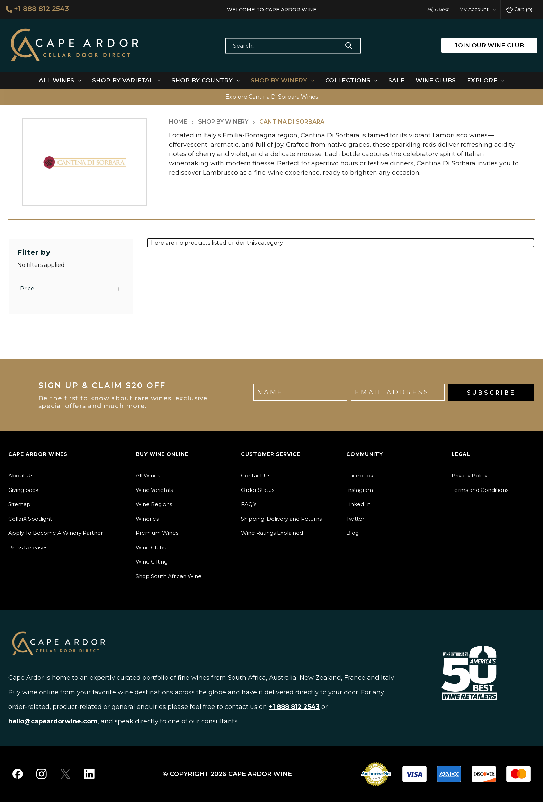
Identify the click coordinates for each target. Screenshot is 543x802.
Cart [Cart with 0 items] (519, 9)
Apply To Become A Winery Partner (55, 533)
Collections (351, 80)
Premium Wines (157, 533)
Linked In (358, 504)
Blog (352, 533)
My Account (477, 9)
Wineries (147, 518)
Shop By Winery (282, 80)
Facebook (359, 475)
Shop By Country (205, 80)
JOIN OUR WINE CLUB (489, 45)
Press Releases (27, 547)
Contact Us (255, 475)
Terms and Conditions (480, 490)
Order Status (257, 490)
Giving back (23, 490)
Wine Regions (154, 504)
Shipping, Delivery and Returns (281, 518)
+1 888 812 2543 (37, 9)
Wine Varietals (154, 490)
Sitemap (19, 504)
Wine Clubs (436, 80)
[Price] (71, 288)
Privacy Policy (469, 475)
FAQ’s (248, 504)
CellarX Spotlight (30, 518)
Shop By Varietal (126, 80)
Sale (396, 80)
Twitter (355, 518)
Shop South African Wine (169, 576)
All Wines (60, 80)
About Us (20, 475)
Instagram (359, 490)
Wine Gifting (152, 561)
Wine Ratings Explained (272, 533)
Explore (485, 80)
